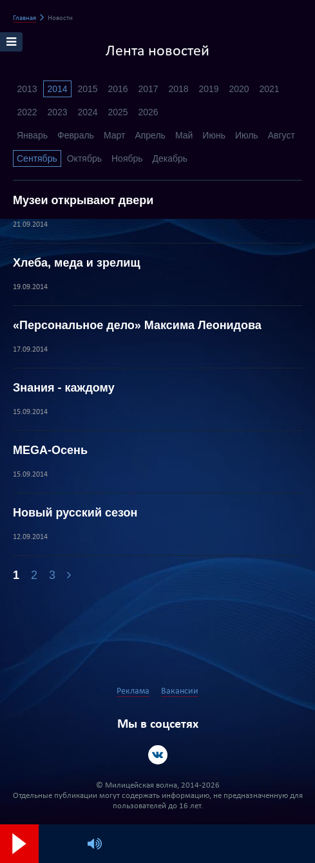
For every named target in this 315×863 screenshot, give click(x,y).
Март (115, 135)
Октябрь (84, 158)
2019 (208, 89)
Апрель (150, 135)
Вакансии (179, 691)
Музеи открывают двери (83, 200)
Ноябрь (127, 158)
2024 (87, 112)
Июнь (213, 135)
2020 (239, 89)
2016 (118, 89)
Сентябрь (37, 158)
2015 (87, 89)
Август (281, 135)
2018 (178, 89)
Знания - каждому (64, 387)
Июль (246, 135)
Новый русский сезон (75, 512)
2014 (57, 89)
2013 (27, 89)
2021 (269, 89)
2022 (27, 112)
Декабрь (170, 158)
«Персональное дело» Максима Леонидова (137, 325)
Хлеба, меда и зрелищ (76, 262)
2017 (148, 89)
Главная (24, 18)
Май (184, 135)
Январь (32, 135)
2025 (118, 112)
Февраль (75, 135)
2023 (57, 112)
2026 (148, 112)
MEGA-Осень (50, 450)
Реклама (133, 691)
